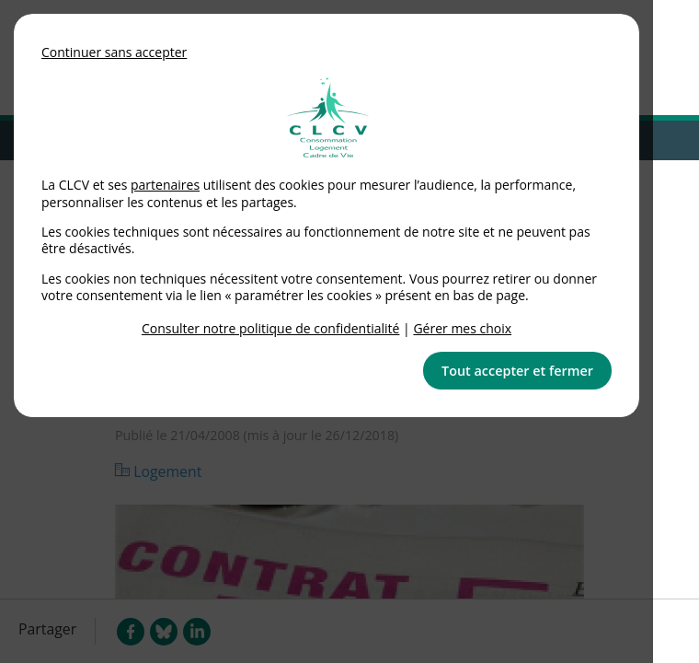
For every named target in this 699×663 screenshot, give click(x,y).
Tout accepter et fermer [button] (517, 370)
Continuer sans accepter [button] (114, 52)
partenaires (165, 184)
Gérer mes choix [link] (462, 328)
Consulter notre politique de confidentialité (271, 328)
